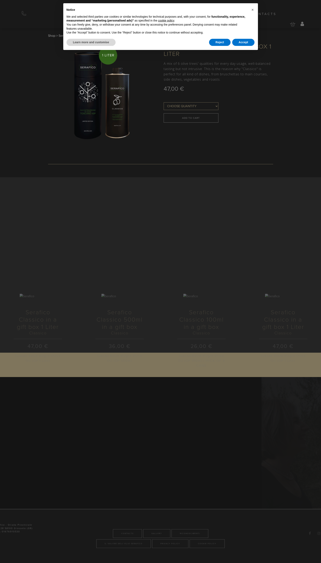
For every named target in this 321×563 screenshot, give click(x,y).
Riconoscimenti (190, 547)
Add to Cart (191, 118)
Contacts (264, 14)
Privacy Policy (170, 557)
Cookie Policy (207, 557)
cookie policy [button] (166, 20)
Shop (51, 36)
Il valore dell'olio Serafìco (124, 557)
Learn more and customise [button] (91, 42)
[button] (252, 9)
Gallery (156, 547)
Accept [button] (243, 42)
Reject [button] (220, 42)
